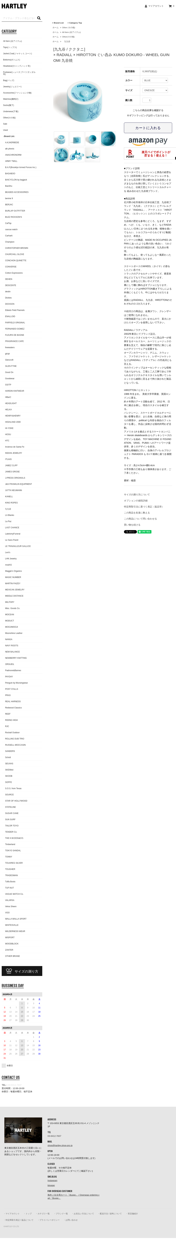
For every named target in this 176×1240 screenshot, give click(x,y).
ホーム (56, 27)
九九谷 (66, 41)
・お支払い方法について (83, 1213)
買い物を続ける (132, 524)
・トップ (28, 1213)
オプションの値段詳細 (136, 500)
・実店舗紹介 (132, 1213)
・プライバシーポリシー (48, 1220)
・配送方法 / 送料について (110, 1213)
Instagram (52, 1180)
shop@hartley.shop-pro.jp (59, 1145)
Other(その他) (68, 37)
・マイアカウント (12, 1213)
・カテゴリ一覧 (43, 1213)
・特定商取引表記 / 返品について (19, 1220)
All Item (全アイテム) (71, 32)
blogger (51, 1185)
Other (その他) (68, 27)
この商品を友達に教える (137, 512)
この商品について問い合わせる (140, 518)
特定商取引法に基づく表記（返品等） (144, 506)
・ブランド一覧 (61, 1213)
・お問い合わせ (70, 1220)
